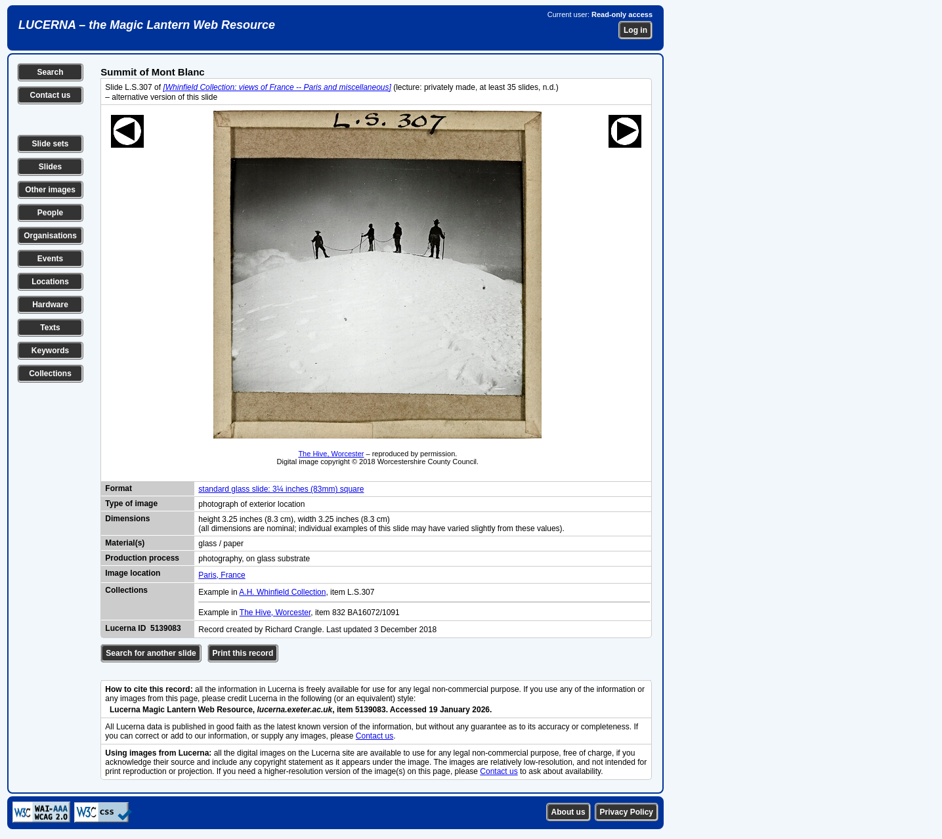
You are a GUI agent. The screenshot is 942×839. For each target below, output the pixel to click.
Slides (50, 166)
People (50, 212)
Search (50, 72)
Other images (50, 189)
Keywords (50, 350)
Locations (50, 281)
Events (50, 258)
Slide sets (50, 143)
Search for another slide (151, 653)
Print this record (243, 653)
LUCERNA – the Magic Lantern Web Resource (146, 25)
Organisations (50, 235)
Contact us (50, 95)
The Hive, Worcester (331, 454)
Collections (50, 373)
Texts (50, 327)
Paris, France (221, 575)
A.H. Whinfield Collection (282, 592)
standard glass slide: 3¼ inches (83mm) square (281, 489)
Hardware (50, 304)
